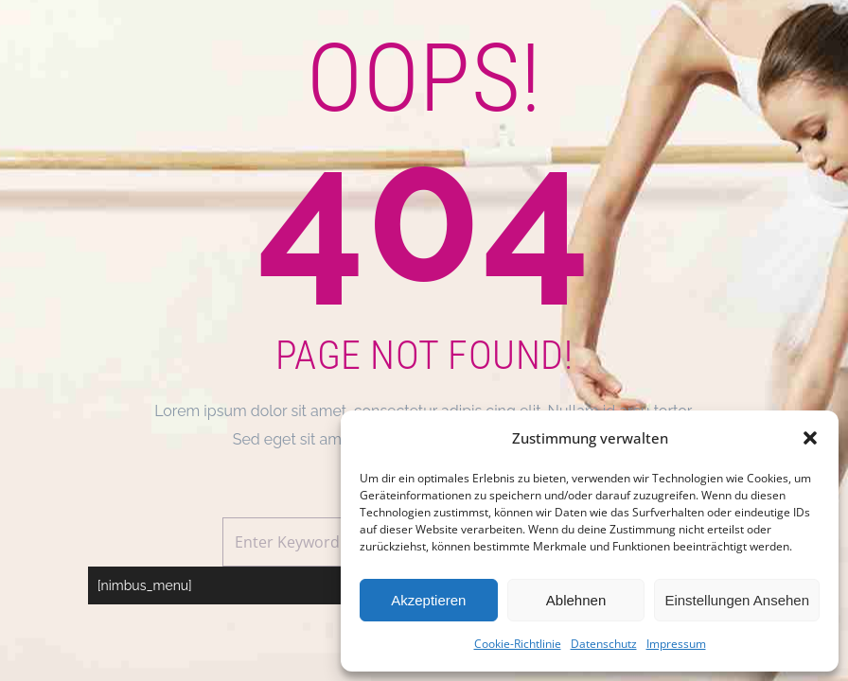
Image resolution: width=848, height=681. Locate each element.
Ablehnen (576, 600)
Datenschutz (604, 644)
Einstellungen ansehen (736, 600)
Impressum (676, 644)
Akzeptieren (428, 600)
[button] (810, 437)
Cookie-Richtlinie (517, 644)
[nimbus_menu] (144, 585)
